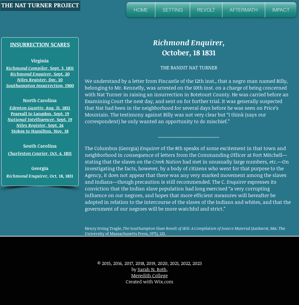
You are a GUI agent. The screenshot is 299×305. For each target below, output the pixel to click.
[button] (172, 9)
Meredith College (149, 275)
